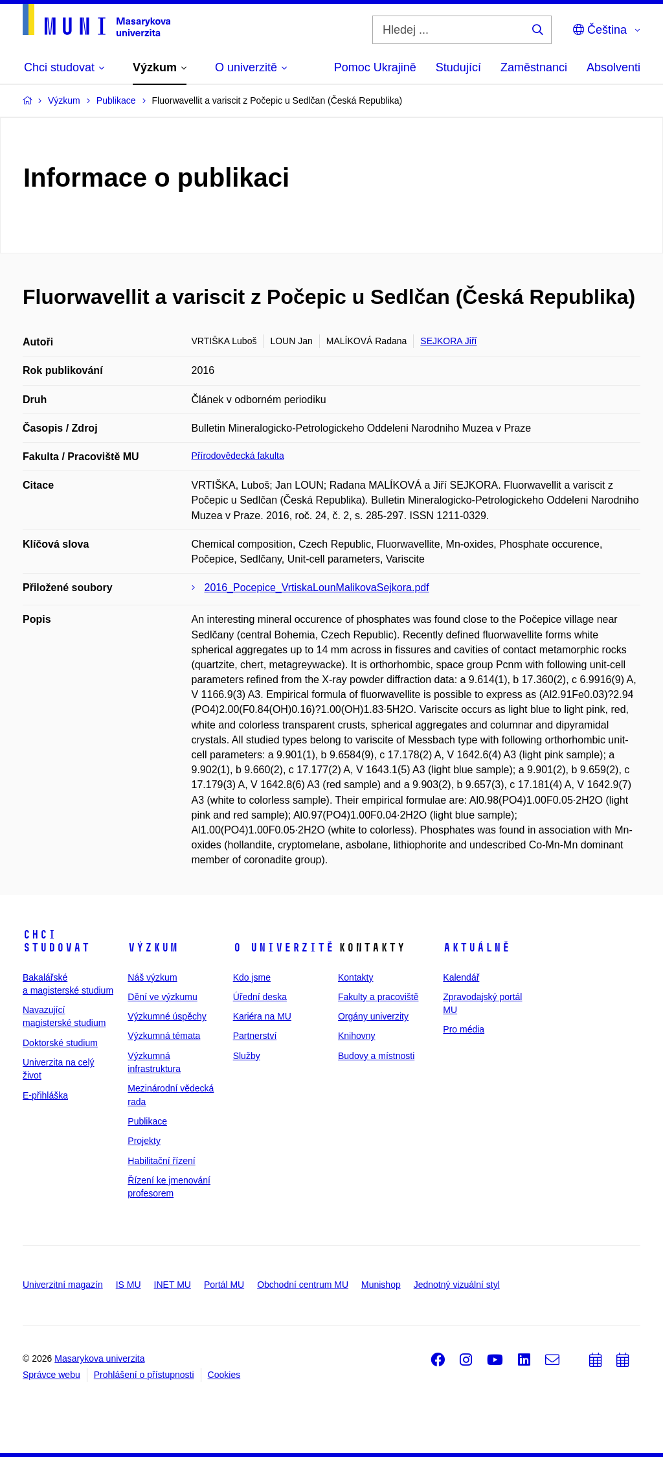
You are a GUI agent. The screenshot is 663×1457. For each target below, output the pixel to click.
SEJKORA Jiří (448, 341)
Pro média (463, 1029)
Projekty (144, 1141)
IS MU (128, 1284)
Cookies (224, 1375)
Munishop (381, 1284)
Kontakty (355, 977)
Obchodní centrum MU (302, 1284)
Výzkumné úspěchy (167, 1016)
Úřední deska (260, 997)
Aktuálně (476, 947)
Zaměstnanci (533, 67)
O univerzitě (283, 947)
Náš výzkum (152, 977)
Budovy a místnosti (376, 1056)
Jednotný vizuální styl (457, 1284)
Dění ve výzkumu (162, 997)
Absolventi (613, 67)
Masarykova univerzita (99, 1358)
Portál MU (224, 1284)
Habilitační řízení (161, 1161)
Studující (458, 67)
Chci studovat (56, 941)
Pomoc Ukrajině (375, 67)
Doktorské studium (60, 1043)
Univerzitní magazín (63, 1284)
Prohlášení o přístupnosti (144, 1375)
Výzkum (153, 947)
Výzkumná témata (164, 1036)
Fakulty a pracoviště (378, 997)
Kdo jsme (252, 977)
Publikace (147, 1121)
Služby (246, 1056)
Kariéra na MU (262, 1016)
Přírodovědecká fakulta (238, 455)
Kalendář (461, 977)
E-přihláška (45, 1095)
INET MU (172, 1284)
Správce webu (51, 1375)
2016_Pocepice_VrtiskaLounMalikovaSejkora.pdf (317, 587)
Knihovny (357, 1036)
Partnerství (255, 1036)
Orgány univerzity (373, 1016)
